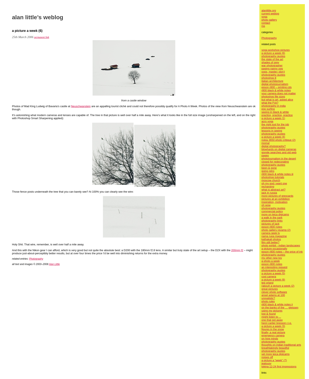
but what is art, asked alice (277, 99)
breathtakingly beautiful (275, 347)
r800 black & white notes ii (277, 304)
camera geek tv (270, 233)
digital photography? (273, 146)
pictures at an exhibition (275, 198)
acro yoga (267, 121)
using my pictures (271, 310)
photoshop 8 (268, 77)
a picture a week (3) (273, 326)
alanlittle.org (268, 10)
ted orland (267, 282)
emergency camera (272, 335)
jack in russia (269, 192)
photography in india (273, 105)
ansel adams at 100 (273, 295)
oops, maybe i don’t (273, 71)
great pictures (269, 288)
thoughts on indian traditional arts (281, 344)
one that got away (272, 319)
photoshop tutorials (272, 177)
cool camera (268, 276)
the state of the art (272, 59)
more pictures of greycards (277, 195)
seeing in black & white (275, 112)
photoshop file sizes (273, 96)
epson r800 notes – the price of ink (282, 251)
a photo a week (270, 261)
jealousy (266, 363)
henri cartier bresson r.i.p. (276, 323)
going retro (267, 171)
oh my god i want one (274, 183)
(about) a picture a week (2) (277, 285)
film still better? (270, 242)
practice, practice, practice (277, 115)
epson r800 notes (271, 226)
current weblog (270, 13)
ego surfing (268, 108)
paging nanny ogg (272, 68)
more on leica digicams (275, 214)
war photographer (272, 65)
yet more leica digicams (275, 354)
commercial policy (272, 211)
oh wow (266, 205)
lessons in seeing (271, 130)
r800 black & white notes (276, 90)
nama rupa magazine (274, 236)
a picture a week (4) (273, 136)
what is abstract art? (273, 189)
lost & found (268, 313)
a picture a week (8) (273, 279)
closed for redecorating (275, 161)
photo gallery (269, 19)
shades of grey (270, 62)
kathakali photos (271, 239)
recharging (267, 186)
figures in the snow (272, 329)
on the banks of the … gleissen (279, 307)
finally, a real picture (273, 332)
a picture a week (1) (273, 118)
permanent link (41, 37)
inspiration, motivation (274, 202)
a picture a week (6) (273, 53)
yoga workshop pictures (275, 50)
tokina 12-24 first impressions (278, 366)
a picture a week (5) (273, 273)
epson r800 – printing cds (276, 87)
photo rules (268, 301)
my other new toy (271, 257)
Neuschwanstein (81, 106)
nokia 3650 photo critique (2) (278, 140)
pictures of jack (270, 223)
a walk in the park (271, 217)
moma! (265, 143)
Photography (36, 258)
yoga (264, 16)
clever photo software (274, 292)
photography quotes (273, 56)
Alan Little (54, 264)
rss (263, 26)
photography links (272, 220)
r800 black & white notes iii (277, 174)
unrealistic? (268, 298)
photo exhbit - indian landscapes (280, 245)
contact (265, 22)
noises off (267, 357)
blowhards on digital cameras (278, 149)
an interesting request (274, 267)
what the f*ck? (269, 102)
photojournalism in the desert (278, 158)
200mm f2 (237, 250)
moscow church (270, 180)
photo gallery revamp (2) (276, 229)
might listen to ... (271, 316)
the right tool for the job (275, 124)
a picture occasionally (274, 248)
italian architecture (272, 81)
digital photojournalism (274, 84)
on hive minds (269, 338)
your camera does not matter (278, 93)
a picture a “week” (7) (274, 360)
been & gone (269, 167)
